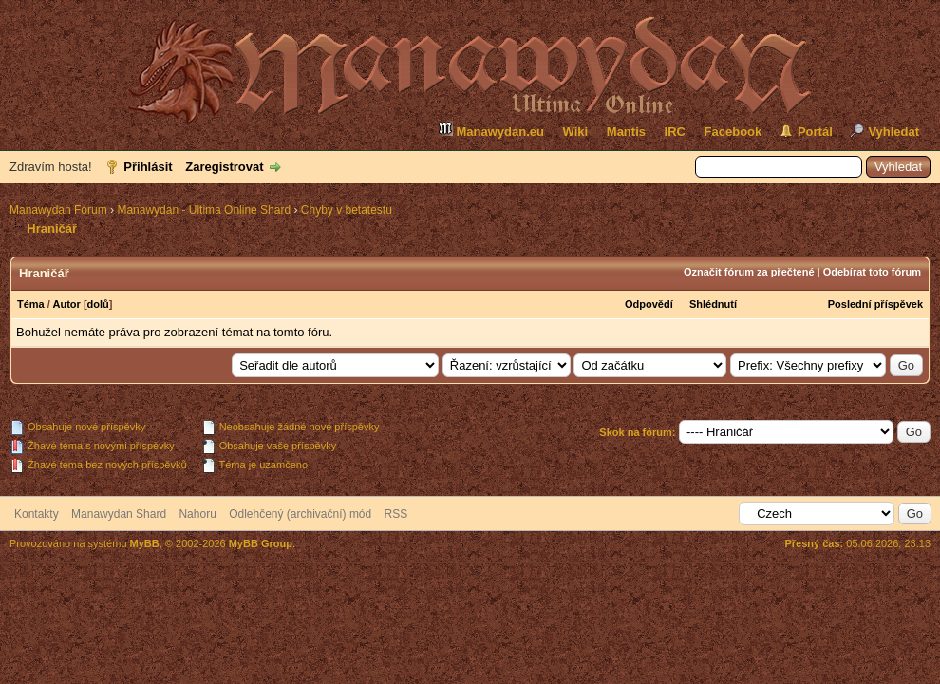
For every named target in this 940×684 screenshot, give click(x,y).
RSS (396, 514)
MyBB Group (260, 543)
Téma (31, 304)
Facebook (733, 131)
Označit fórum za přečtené (749, 271)
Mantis (626, 131)
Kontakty (36, 514)
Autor (67, 304)
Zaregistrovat (224, 167)
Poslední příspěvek (875, 304)
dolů (98, 304)
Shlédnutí (713, 304)
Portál (815, 131)
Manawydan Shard (118, 514)
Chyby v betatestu (346, 210)
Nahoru (197, 514)
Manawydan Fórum (58, 210)
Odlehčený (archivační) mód (300, 514)
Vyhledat (893, 131)
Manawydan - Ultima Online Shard (204, 210)
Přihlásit (147, 167)
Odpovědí (649, 304)
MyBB (145, 543)
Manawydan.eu (491, 130)
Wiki (576, 131)
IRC (675, 131)
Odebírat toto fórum (872, 271)
